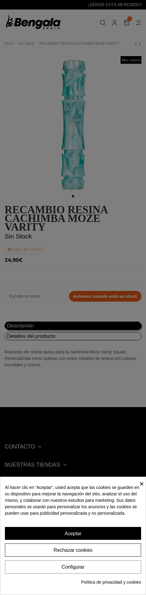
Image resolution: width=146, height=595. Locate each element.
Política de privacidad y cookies (111, 582)
